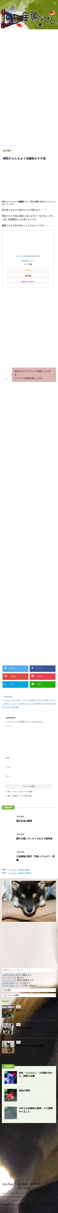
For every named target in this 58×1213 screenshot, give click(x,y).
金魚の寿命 (24, 1090)
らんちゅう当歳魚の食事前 (20, 873)
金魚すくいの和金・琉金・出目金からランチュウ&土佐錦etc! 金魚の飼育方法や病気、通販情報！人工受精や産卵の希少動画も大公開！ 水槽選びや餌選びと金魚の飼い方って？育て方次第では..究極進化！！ (29, 1196)
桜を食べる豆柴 (24, 1028)
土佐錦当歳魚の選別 (11, 975)
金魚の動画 (8, 697)
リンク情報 (17, 1178)
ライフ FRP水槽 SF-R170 (28, 256)
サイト (8, 776)
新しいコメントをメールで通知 (20, 792)
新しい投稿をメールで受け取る (20, 796)
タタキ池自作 (47, 704)
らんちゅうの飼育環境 (33, 704)
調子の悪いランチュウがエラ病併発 (34, 838)
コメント (9, 726)
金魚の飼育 (15, 707)
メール (8, 767)
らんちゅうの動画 (27, 700)
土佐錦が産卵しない (11, 983)
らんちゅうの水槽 (41, 700)
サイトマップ (8, 977)
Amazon (28, 270)
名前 (7, 758)
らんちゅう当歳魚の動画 (19, 870)
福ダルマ (20, 1010)
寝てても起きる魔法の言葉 (29, 1046)
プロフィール (28, 1178)
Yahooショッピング (28, 281)
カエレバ (31, 260)
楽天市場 (28, 276)
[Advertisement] (29, 109)
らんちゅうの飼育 (17, 704)
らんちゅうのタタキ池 (12, 700)
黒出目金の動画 (24, 821)
